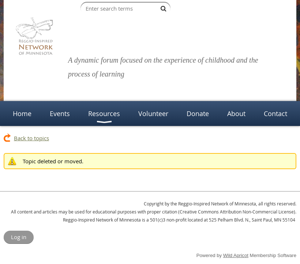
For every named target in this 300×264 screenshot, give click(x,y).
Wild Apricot (235, 255)
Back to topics (31, 138)
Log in (18, 237)
